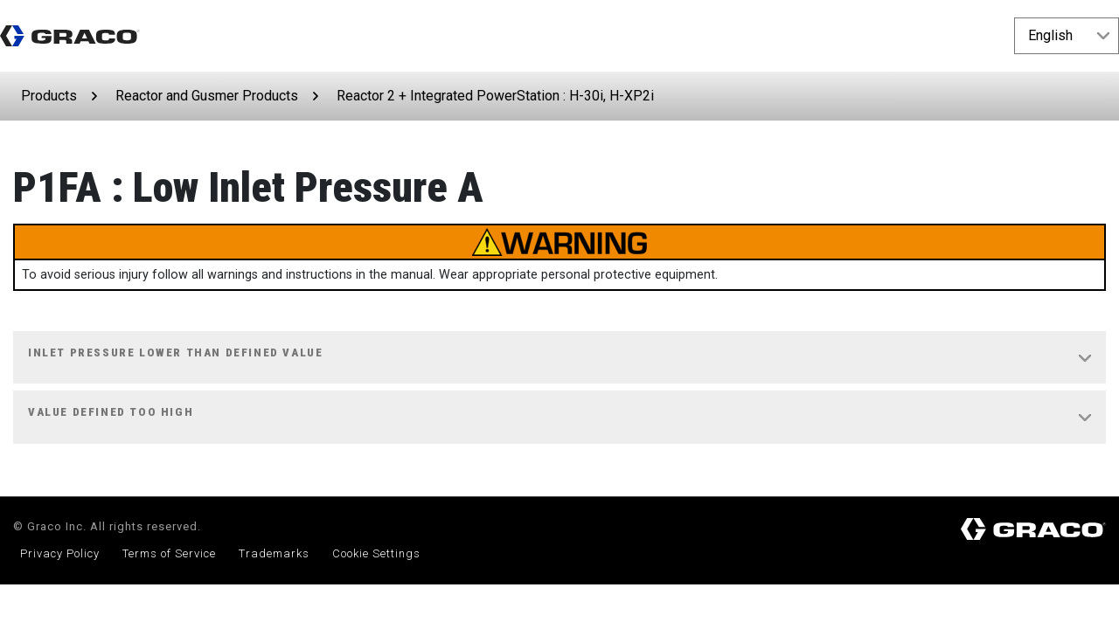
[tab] (559, 358)
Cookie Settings (376, 553)
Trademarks (274, 553)
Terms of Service (169, 553)
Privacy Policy (60, 553)
